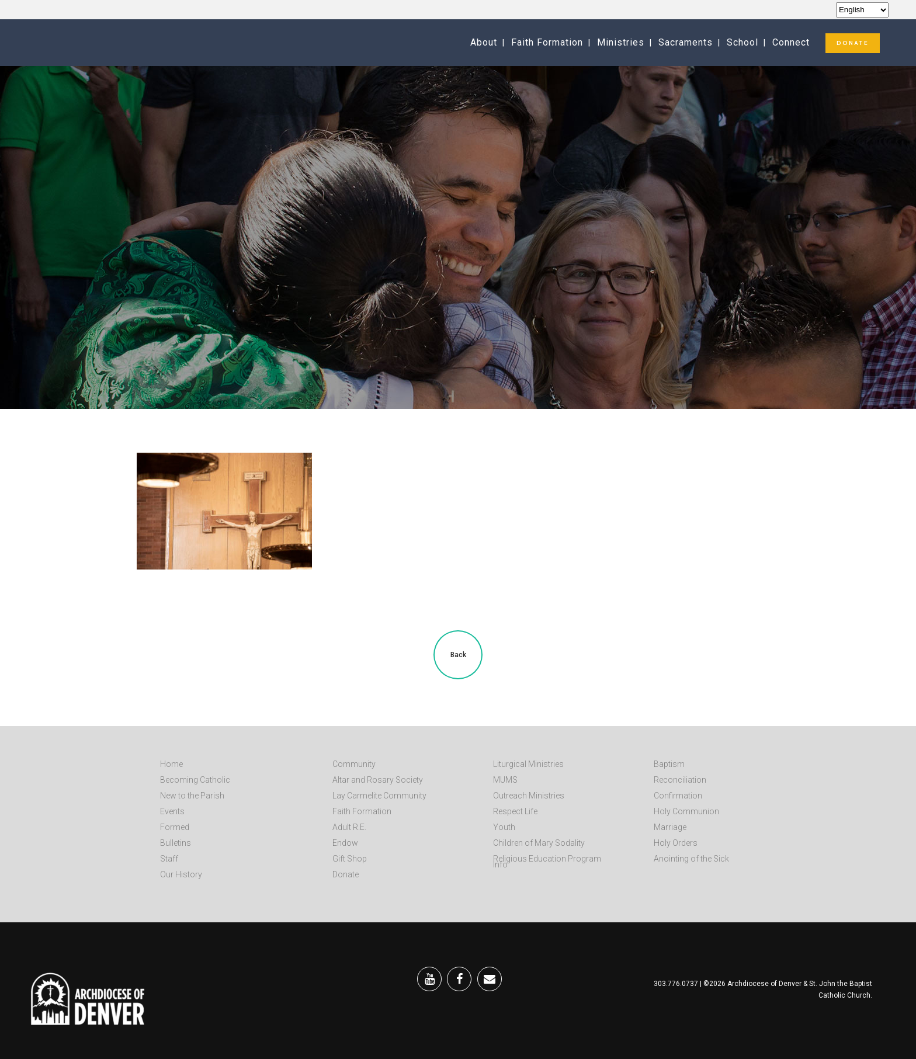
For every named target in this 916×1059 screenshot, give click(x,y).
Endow (345, 843)
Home (171, 764)
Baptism (669, 764)
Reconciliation (680, 780)
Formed (174, 827)
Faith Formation (361, 811)
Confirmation (678, 795)
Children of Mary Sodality (539, 843)
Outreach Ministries (528, 795)
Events (172, 811)
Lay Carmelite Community (379, 795)
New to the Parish (192, 795)
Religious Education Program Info (547, 861)
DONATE (853, 43)
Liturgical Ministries (528, 764)
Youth (504, 827)
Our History (181, 874)
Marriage (670, 827)
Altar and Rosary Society (377, 780)
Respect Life (515, 811)
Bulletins (175, 843)
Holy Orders (676, 843)
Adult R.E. (349, 827)
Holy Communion (686, 811)
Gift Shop (349, 859)
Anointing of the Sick (691, 859)
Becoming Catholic (195, 780)
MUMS (505, 780)
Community (354, 764)
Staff (169, 859)
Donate (345, 874)
